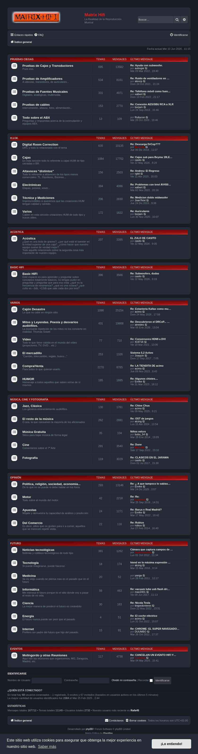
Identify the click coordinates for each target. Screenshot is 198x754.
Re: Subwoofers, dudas (144, 273)
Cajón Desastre (33, 309)
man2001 (140, 592)
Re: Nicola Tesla (140, 602)
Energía (28, 616)
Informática (30, 589)
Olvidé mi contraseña (124, 680)
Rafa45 (135, 710)
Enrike (138, 381)
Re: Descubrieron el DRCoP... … (150, 321)
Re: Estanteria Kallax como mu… (150, 308)
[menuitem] (38, 35)
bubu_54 (140, 434)
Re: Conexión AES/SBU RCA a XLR (151, 104)
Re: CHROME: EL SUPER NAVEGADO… (154, 628)
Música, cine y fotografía (29, 399)
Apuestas (29, 510)
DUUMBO (140, 631)
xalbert (139, 94)
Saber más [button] (47, 747)
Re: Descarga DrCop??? (145, 144)
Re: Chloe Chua (140, 405)
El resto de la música (37, 419)
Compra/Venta (32, 366)
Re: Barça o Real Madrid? (146, 509)
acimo (138, 311)
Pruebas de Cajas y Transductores (47, 65)
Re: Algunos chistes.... (144, 378)
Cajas (26, 157)
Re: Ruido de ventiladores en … (149, 78)
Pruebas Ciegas (22, 59)
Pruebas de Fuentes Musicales (45, 91)
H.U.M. (14, 138)
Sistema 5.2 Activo (141, 352)
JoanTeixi (140, 200)
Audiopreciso (143, 552)
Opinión (15, 477)
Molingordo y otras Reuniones (44, 655)
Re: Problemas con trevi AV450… (150, 184)
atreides (139, 324)
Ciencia (28, 603)
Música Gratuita (34, 432)
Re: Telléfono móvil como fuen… (150, 91)
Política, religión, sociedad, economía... (51, 484)
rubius (138, 525)
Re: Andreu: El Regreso (144, 170)
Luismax (140, 499)
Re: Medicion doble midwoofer (149, 197)
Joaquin (139, 355)
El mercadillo (32, 353)
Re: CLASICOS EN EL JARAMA (149, 457)
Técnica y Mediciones (38, 198)
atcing (138, 421)
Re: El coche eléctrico (143, 615)
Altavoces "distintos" (38, 171)
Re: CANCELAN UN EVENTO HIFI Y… (153, 654)
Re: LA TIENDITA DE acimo (147, 365)
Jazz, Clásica (32, 406)
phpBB (89, 729)
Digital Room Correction (40, 144)
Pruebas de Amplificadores (42, 78)
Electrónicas (31, 185)
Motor (26, 497)
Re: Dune (136, 444)
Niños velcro (138, 431)
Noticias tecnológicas (38, 550)
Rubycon (140, 117)
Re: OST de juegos (141, 418)
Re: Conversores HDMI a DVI (148, 339)
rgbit (137, 173)
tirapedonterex (143, 605)
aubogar (139, 68)
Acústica (17, 231)
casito (138, 160)
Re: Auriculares (139, 211)
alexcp (138, 81)
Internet (28, 629)
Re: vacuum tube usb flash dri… (150, 589)
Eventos (16, 648)
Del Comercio (32, 523)
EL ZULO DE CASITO (143, 238)
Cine (25, 445)
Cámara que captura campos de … (151, 549)
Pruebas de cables (36, 104)
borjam (139, 107)
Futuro (15, 543)
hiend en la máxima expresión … (150, 562)
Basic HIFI (17, 267)
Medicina (29, 576)
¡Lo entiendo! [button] (171, 744)
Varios (27, 211)
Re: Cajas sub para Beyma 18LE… (151, 157)
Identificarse (17, 673)
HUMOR (28, 379)
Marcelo (140, 147)
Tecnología (30, 563)
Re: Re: (134, 496)
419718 (139, 341)
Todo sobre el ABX (36, 117)
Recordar (145, 680)
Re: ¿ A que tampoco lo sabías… (150, 483)
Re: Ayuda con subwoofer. (146, 65)
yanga (138, 575)
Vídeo (26, 339)
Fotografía (30, 458)
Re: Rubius (137, 522)
